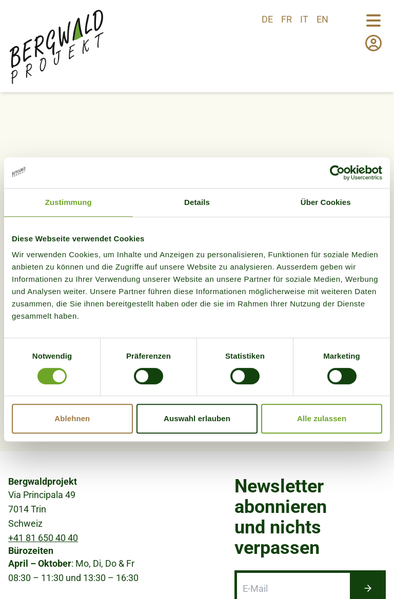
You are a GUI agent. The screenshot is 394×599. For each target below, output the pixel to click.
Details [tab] (197, 202)
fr (286, 19)
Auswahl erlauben (197, 418)
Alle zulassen (321, 418)
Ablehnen (72, 418)
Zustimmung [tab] (68, 202)
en (322, 19)
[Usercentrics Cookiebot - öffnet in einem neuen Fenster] (337, 172)
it (304, 19)
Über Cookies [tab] (326, 202)
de (267, 19)
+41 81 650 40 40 (43, 537)
